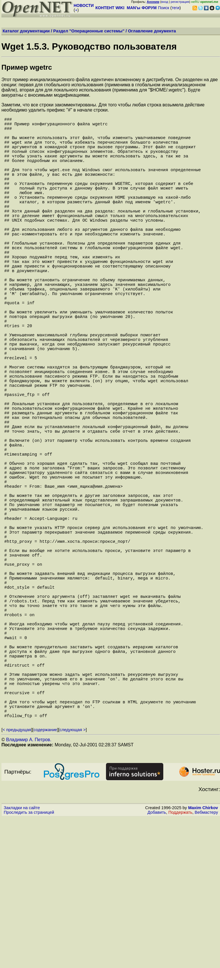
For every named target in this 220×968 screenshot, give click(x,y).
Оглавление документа (152, 31)
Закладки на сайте (22, 958)
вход (164, 1)
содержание (45, 880)
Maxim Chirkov (203, 958)
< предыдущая (17, 880)
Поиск (163, 7)
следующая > (73, 880)
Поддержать (180, 962)
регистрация (180, 1)
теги (175, 7)
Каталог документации (26, 31)
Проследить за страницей (29, 962)
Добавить (157, 962)
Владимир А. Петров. (28, 889)
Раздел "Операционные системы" (89, 31)
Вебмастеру (206, 962)
